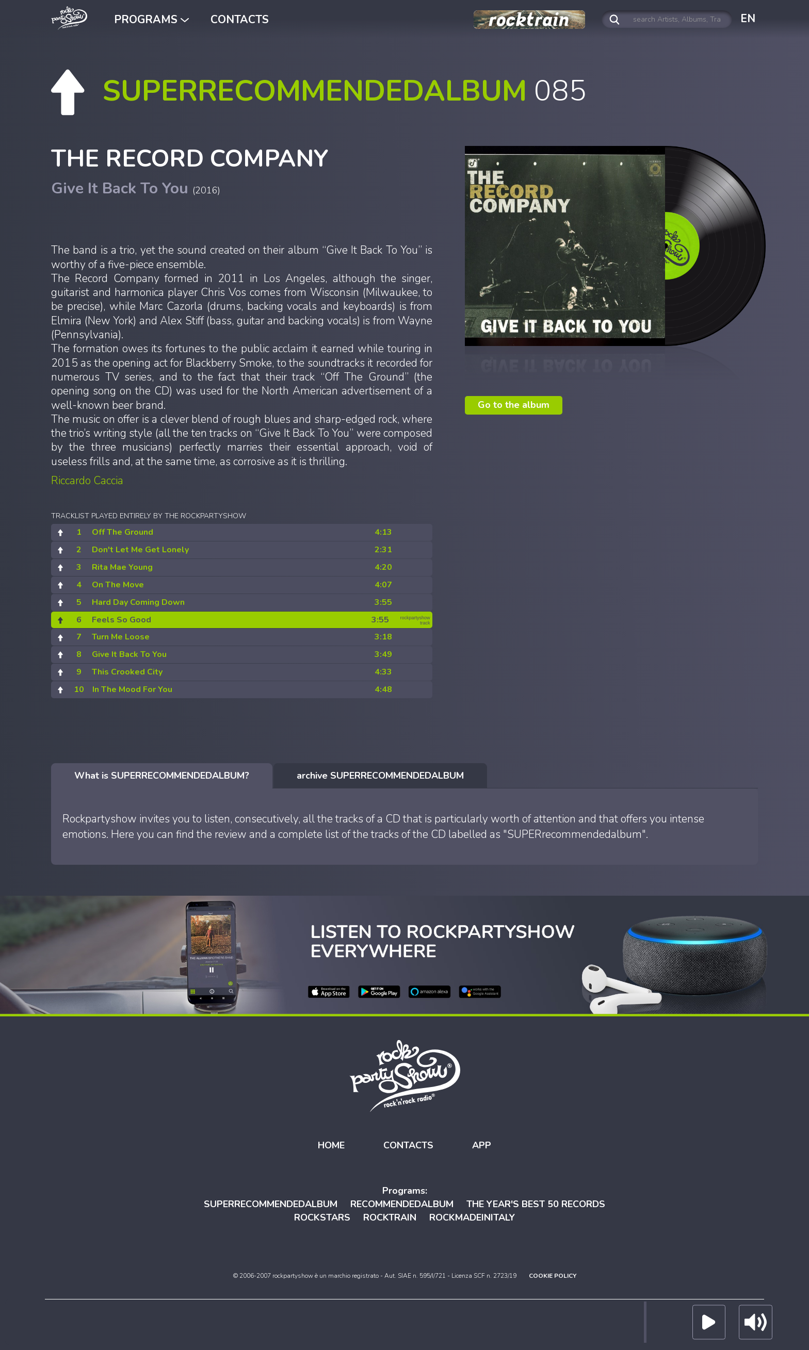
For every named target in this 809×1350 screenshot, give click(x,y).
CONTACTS (240, 19)
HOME (331, 1145)
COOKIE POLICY (552, 1276)
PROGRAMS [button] (151, 19)
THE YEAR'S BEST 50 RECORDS (535, 1204)
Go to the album (513, 405)
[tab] (161, 776)
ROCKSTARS (322, 1217)
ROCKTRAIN (389, 1217)
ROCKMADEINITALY (472, 1217)
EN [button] (747, 18)
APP (481, 1145)
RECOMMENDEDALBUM (402, 1204)
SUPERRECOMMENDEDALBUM (270, 1204)
